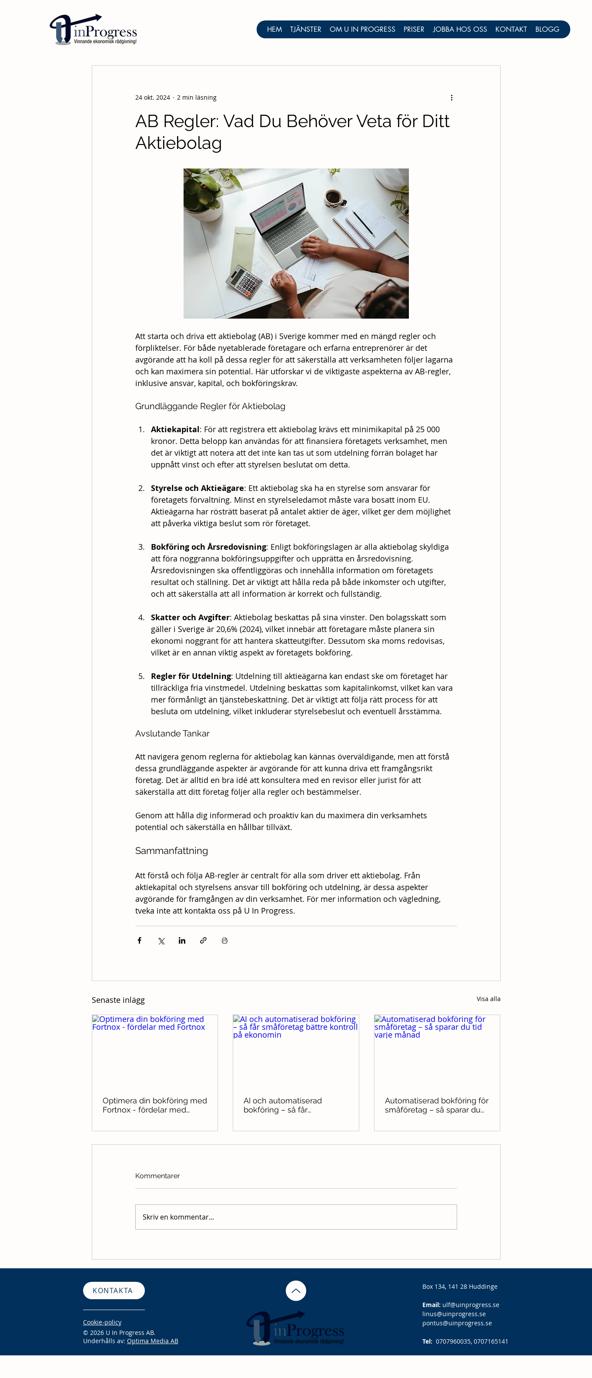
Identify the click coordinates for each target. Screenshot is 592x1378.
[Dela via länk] (203, 940)
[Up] (296, 1291)
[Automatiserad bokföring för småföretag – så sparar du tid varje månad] (437, 1050)
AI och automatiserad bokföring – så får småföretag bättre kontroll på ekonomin (292, 1105)
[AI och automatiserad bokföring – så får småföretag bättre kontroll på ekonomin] (296, 1050)
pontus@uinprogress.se (457, 1323)
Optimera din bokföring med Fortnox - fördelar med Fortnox (155, 1105)
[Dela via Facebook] (139, 940)
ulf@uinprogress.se (470, 1305)
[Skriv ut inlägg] (225, 940)
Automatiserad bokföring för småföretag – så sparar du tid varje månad (436, 1105)
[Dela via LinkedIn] (182, 940)
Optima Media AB (152, 1341)
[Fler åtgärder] (452, 97)
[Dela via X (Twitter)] (161, 940)
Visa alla (489, 999)
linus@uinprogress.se (454, 1314)
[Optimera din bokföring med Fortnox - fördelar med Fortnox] (155, 1050)
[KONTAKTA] (114, 1290)
